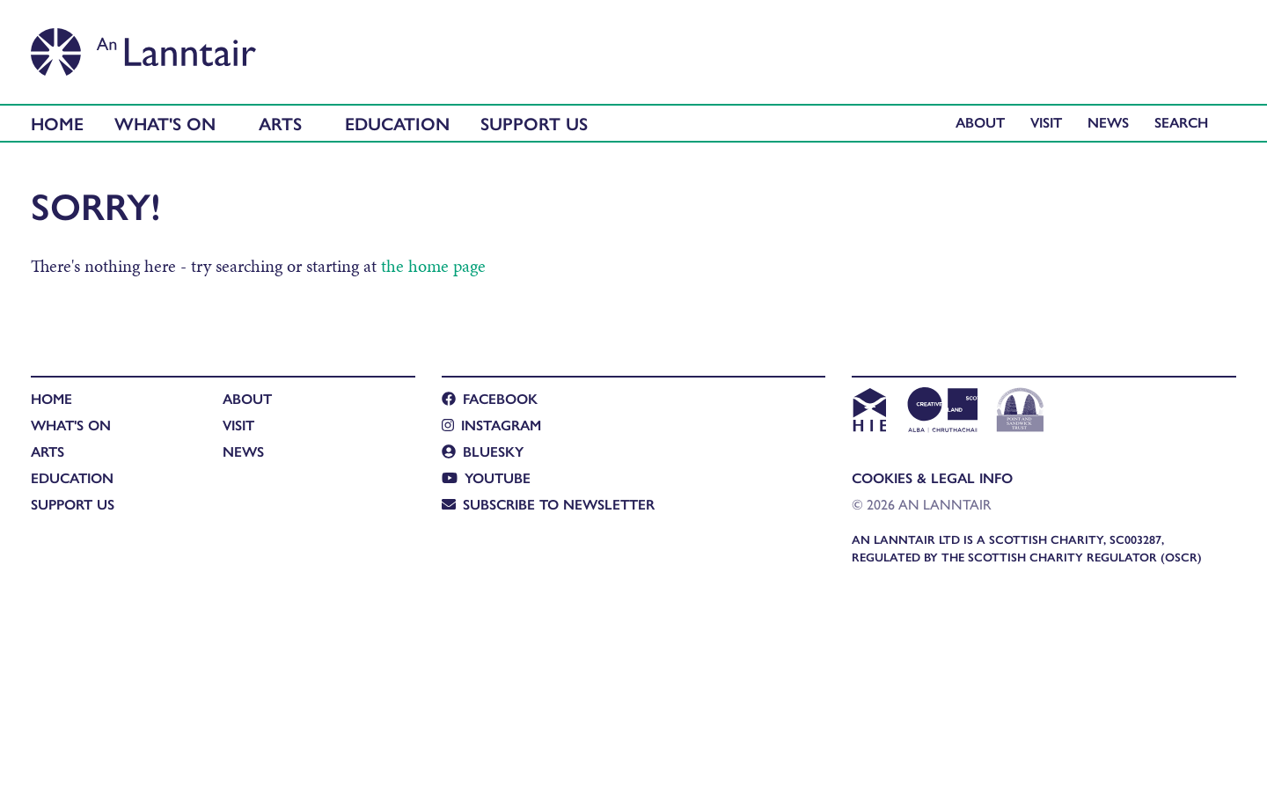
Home (57, 123)
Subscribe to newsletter (548, 504)
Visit (1046, 122)
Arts (280, 123)
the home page (433, 265)
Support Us (534, 123)
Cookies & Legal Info (932, 477)
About (980, 122)
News (1108, 122)
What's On (165, 123)
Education (397, 123)
